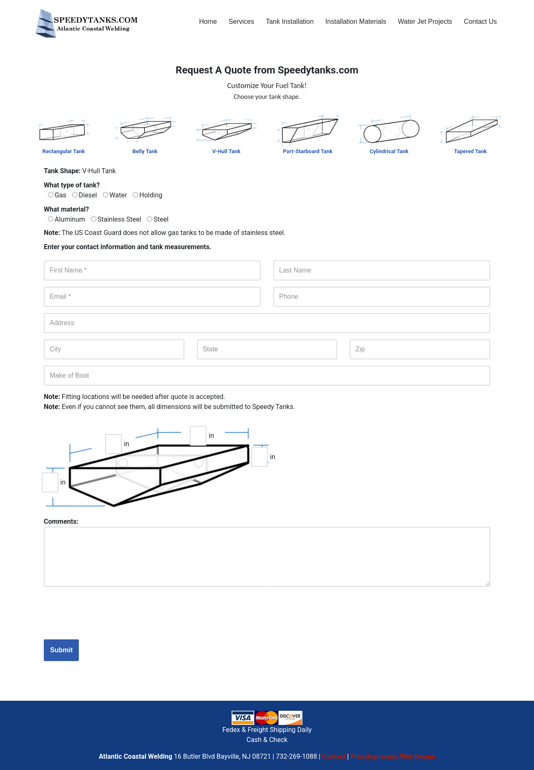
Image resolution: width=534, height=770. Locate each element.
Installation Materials (355, 21)
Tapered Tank (470, 151)
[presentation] (107, 614)
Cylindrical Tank (389, 151)
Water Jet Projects (425, 21)
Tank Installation (290, 21)
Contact (333, 756)
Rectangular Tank (64, 151)
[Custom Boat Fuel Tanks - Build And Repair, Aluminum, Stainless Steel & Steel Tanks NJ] (87, 24)
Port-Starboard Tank (307, 151)
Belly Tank (145, 151)
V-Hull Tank (226, 151)
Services (241, 21)
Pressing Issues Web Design (392, 756)
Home (208, 21)
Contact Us (480, 21)
